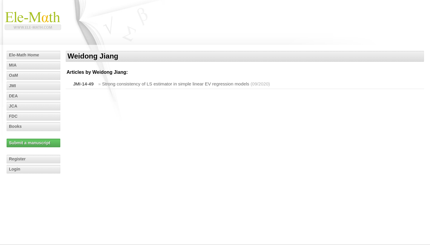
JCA (13, 106)
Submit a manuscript (29, 142)
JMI (12, 85)
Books (15, 126)
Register (17, 159)
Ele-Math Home (24, 55)
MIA (13, 65)
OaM (13, 75)
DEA (13, 96)
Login (14, 169)
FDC (13, 116)
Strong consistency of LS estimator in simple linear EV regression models (175, 83)
